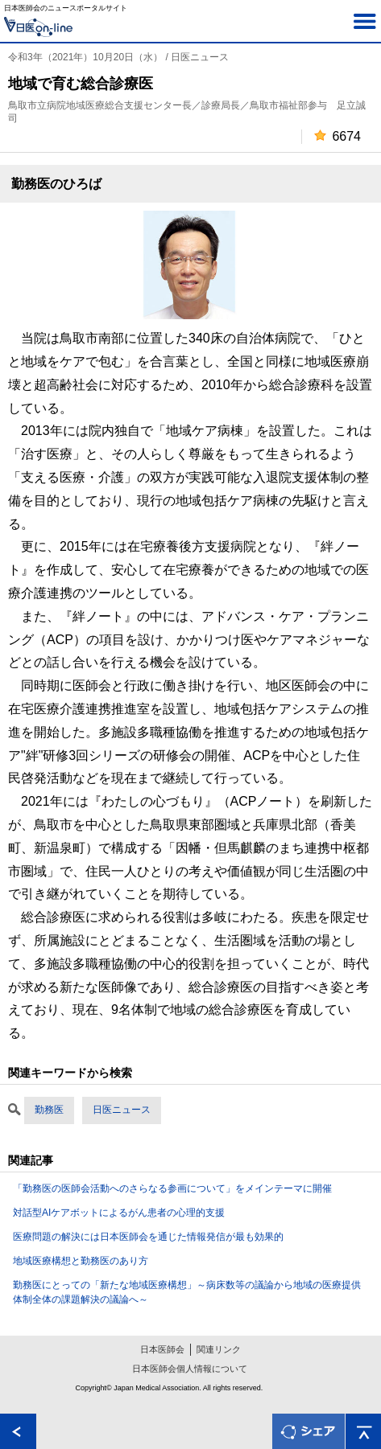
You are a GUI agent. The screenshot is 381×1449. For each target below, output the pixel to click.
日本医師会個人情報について (189, 1368)
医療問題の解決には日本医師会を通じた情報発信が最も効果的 (148, 1236)
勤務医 (49, 1109)
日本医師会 (162, 1349)
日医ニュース (122, 1109)
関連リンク (219, 1349)
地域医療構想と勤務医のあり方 (80, 1260)
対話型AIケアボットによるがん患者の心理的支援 (119, 1212)
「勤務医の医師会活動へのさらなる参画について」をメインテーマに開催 (172, 1188)
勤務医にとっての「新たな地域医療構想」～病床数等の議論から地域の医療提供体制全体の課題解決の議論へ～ (187, 1292)
